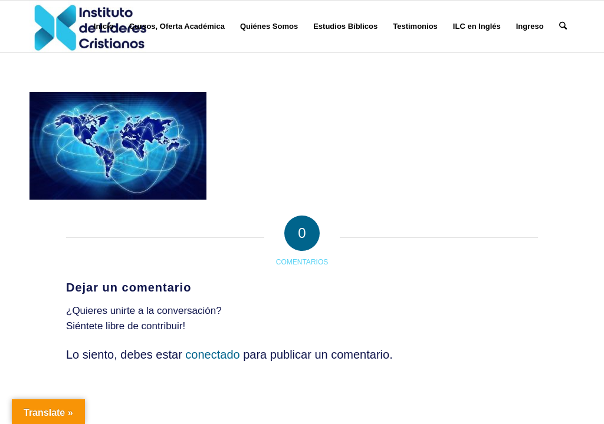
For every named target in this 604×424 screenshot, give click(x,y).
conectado (212, 354)
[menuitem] (104, 26)
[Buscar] (563, 26)
